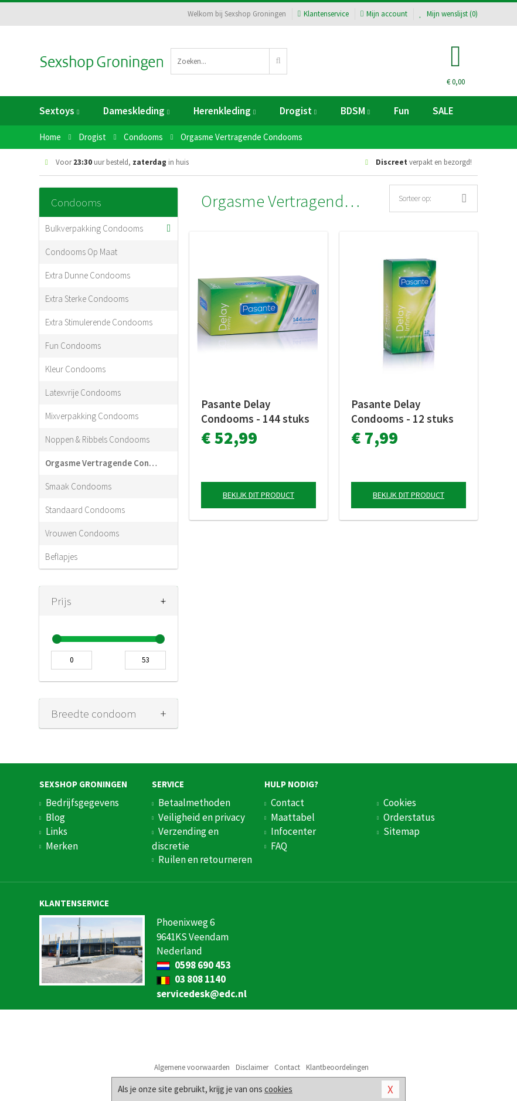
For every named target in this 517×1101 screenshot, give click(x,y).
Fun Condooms (73, 345)
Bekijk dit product (258, 495)
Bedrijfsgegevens (82, 802)
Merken (62, 846)
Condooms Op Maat (81, 251)
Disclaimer (252, 1067)
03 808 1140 (191, 979)
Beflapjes (61, 556)
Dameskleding (136, 110)
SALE (443, 110)
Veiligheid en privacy (201, 817)
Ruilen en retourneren (205, 859)
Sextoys (59, 110)
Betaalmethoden (194, 802)
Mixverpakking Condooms (91, 416)
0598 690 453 (194, 965)
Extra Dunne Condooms (87, 275)
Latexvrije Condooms (83, 392)
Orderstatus (409, 817)
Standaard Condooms (85, 509)
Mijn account (383, 14)
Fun (401, 110)
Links (56, 831)
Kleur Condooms (75, 369)
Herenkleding (224, 110)
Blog (55, 817)
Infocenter (293, 831)
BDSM (355, 110)
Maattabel (293, 817)
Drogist (298, 110)
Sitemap (401, 831)
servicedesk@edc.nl (202, 993)
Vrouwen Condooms (82, 533)
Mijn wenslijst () (448, 14)
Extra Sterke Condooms (86, 298)
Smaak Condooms (78, 486)
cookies (278, 1089)
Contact (287, 802)
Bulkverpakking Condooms (94, 228)
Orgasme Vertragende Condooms (102, 462)
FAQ (279, 846)
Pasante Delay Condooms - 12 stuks (402, 411)
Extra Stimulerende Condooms (98, 322)
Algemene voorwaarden (192, 1067)
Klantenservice (323, 14)
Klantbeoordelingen (337, 1067)
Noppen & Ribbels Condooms (97, 439)
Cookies (399, 802)
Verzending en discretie (185, 838)
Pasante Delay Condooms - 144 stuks (255, 411)
